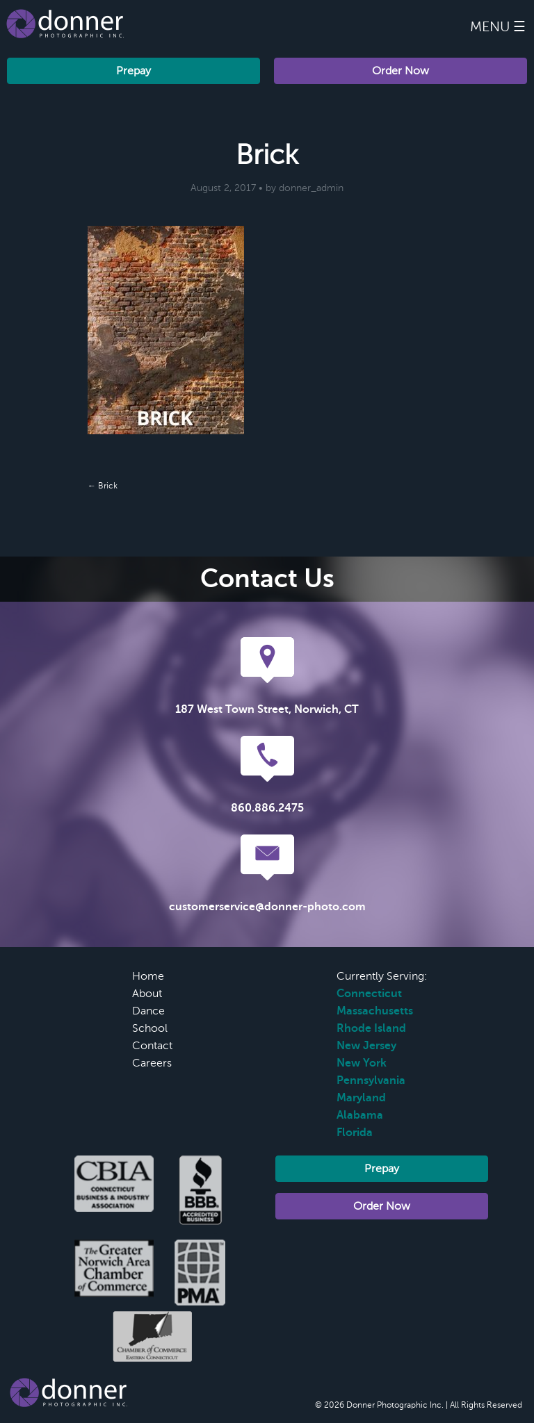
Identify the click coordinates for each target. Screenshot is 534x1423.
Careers (152, 1063)
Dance (148, 1011)
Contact (152, 1045)
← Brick (103, 486)
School (150, 1028)
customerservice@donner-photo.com (267, 906)
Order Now (400, 71)
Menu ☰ (498, 27)
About (147, 993)
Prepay (133, 71)
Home (148, 976)
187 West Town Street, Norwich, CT (267, 709)
